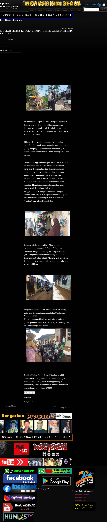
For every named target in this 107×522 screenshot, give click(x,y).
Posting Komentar (29, 402)
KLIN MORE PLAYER (66, 28)
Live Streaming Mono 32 (81, 500)
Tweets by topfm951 (43, 489)
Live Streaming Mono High (81, 494)
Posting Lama (63, 407)
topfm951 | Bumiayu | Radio (9, 5)
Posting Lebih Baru (11, 406)
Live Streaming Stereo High (81, 497)
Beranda (54, 406)
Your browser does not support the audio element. (36, 24)
